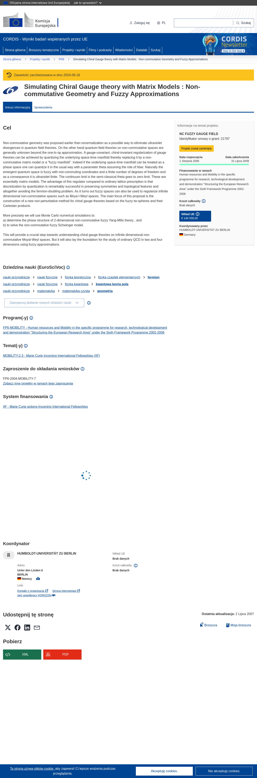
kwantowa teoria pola (112, 284)
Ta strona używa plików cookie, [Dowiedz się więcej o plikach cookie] (32, 768)
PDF (65, 654)
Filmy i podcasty (100, 50)
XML (25, 654)
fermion (154, 277)
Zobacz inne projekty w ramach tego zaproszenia (38, 383)
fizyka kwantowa (77, 284)
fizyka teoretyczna (78, 277)
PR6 (61, 59)
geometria (105, 291)
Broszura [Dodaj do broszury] (208, 624)
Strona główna (15, 50)
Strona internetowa (66, 590)
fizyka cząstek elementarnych (119, 277)
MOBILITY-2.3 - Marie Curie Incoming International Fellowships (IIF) (51, 355)
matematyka (46, 291)
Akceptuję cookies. (164, 771)
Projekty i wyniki (73, 50)
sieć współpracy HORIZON (36, 595)
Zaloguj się (139, 23)
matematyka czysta (76, 291)
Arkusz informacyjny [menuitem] (17, 107)
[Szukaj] (243, 23)
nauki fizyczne (47, 277)
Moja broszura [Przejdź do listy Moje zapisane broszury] (238, 625)
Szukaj (155, 50)
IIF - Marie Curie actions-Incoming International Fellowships (45, 406)
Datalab (141, 50)
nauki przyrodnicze (16, 277)
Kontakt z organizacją (33, 590)
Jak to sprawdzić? (87, 2)
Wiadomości (124, 50)
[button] (161, 23)
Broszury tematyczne (44, 50)
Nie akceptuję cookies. (224, 771)
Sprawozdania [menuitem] (43, 107)
